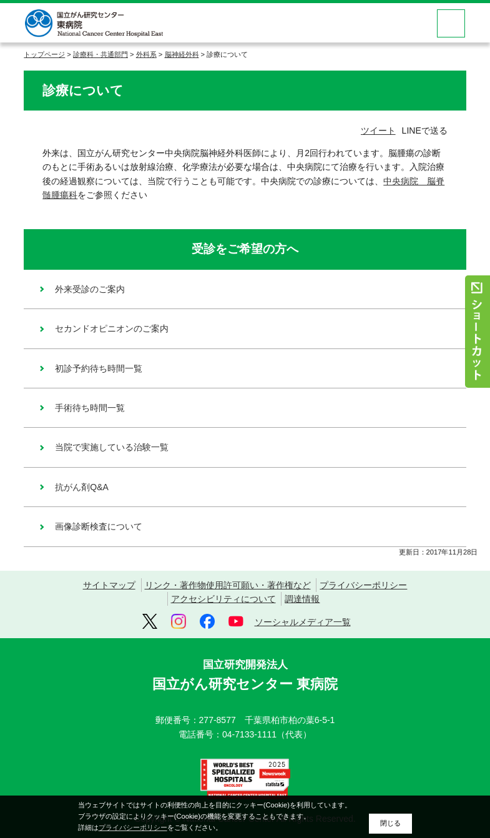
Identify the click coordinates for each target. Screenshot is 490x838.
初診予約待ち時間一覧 (98, 368)
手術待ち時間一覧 (90, 408)
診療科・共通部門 (100, 54)
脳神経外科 (182, 54)
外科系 (146, 54)
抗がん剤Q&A (82, 487)
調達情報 (302, 599)
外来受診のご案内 (90, 289)
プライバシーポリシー (363, 585)
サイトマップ (109, 585)
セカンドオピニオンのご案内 (112, 328)
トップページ (44, 54)
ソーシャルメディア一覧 (303, 622)
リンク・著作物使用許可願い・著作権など (228, 585)
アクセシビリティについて (223, 599)
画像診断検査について (98, 526)
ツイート (378, 131)
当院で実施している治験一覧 (112, 447)
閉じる (390, 823)
